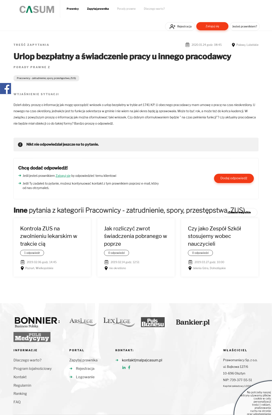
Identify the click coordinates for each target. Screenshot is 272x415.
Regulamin (22, 385)
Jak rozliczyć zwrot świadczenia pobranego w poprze (135, 236)
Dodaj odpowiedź (233, 178)
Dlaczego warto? (154, 8)
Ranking (20, 394)
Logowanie (85, 377)
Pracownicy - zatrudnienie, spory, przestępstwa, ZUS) (46, 78)
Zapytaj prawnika (98, 8)
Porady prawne (126, 8)
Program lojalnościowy (33, 369)
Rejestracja (184, 26)
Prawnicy (73, 8)
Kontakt (20, 377)
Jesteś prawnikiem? (244, 26)
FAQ (17, 402)
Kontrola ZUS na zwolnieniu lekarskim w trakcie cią (48, 236)
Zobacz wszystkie (239, 212)
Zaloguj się (212, 26)
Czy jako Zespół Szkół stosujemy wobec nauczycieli (214, 236)
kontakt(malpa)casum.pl (142, 360)
